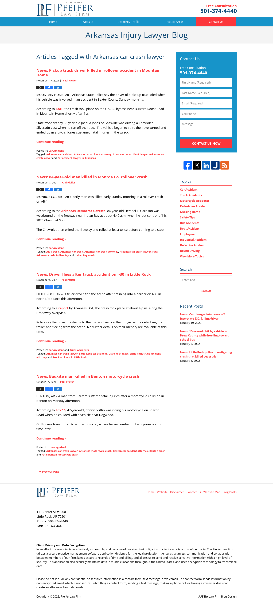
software (93, 553)
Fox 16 (60, 410)
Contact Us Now (206, 143)
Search (206, 290)
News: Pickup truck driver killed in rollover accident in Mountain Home (98, 72)
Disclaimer (177, 492)
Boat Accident (189, 228)
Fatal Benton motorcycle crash (60, 454)
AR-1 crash (52, 251)
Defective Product (192, 245)
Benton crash (157, 451)
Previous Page (50, 471)
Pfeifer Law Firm (219, 9)
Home (53, 22)
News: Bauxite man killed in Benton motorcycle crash (87, 376)
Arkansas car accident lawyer (130, 154)
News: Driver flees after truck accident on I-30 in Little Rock (93, 274)
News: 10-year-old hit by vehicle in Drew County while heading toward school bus (204, 335)
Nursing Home (190, 212)
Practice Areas (174, 22)
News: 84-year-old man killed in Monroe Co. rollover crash (91, 176)
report (63, 308)
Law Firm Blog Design (217, 596)
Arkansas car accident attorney (92, 154)
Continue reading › (51, 142)
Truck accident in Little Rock (70, 357)
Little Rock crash (118, 353)
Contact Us (216, 22)
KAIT (59, 109)
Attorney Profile (129, 22)
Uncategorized (57, 447)
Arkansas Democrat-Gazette (83, 211)
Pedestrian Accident (194, 206)
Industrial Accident (193, 240)
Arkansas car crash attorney (101, 251)
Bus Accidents (189, 223)
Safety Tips (187, 217)
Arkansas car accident (59, 154)
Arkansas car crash (71, 251)
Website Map (211, 492)
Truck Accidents (79, 350)
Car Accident (56, 150)
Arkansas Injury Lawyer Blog (65, 9)
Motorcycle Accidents (194, 201)
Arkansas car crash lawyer (135, 251)
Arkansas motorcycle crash (95, 451)
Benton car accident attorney (130, 451)
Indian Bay (62, 255)
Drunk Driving (190, 251)
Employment (189, 234)
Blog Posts (230, 492)
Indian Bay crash (85, 255)
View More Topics (192, 256)
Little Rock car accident (93, 353)
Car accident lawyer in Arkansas (76, 158)
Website (88, 22)
